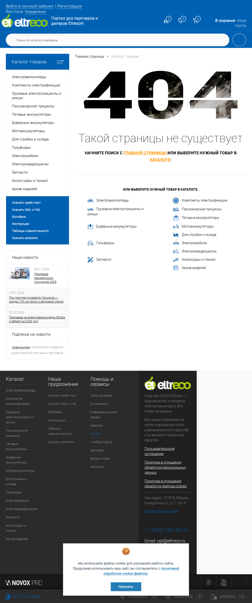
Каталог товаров (37, 62)
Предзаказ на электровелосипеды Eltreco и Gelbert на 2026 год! (37, 319)
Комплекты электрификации (200, 201)
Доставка (97, 450)
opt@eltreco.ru (171, 540)
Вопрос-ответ (100, 458)
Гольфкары (101, 243)
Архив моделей (189, 268)
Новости (96, 425)
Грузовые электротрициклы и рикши (115, 211)
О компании (99, 404)
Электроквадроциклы (195, 251)
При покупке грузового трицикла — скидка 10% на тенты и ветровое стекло (36, 299)
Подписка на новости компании (31, 336)
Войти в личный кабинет (30, 6)
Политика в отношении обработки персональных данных (165, 467)
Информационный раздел (103, 414)
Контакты (97, 467)
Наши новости (25, 257)
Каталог (96, 434)
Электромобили (190, 243)
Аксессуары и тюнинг (194, 260)
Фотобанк (19, 217)
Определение (35, 12)
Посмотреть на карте (161, 511)
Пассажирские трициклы (197, 209)
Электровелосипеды (108, 200)
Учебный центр (101, 442)
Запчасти (99, 260)
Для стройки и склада (194, 235)
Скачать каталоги (25, 238)
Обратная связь (23, 597)
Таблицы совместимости (30, 231)
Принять (125, 587)
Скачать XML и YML (26, 210)
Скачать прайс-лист (26, 202)
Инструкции (20, 224)
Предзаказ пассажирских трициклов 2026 (45, 278)
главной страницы (145, 153)
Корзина (228, 597)
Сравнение (139, 597)
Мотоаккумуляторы (193, 226)
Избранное (184, 597)
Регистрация (70, 6)
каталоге (160, 159)
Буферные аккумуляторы (112, 227)
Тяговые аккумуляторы (196, 218)
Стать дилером (101, 395)
